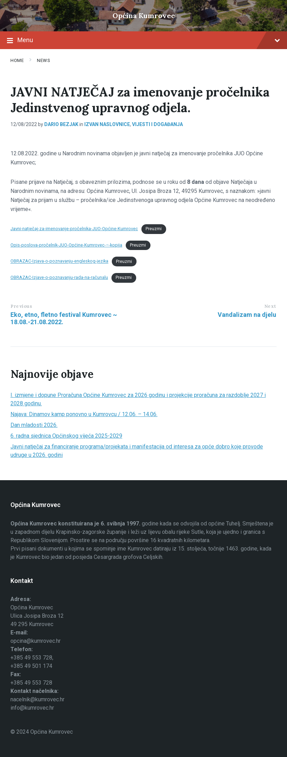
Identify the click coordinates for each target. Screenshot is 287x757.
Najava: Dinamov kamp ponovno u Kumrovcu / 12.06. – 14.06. (83, 414)
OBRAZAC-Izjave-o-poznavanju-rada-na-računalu (59, 277)
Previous (21, 306)
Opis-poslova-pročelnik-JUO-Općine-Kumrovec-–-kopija (66, 245)
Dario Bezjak (61, 124)
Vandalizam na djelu (247, 314)
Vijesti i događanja (157, 124)
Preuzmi (154, 228)
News (43, 60)
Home (17, 60)
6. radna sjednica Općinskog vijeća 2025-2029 (66, 435)
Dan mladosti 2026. (33, 425)
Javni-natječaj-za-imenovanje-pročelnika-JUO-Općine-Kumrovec (74, 228)
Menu (143, 40)
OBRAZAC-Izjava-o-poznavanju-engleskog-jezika (59, 261)
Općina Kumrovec (144, 15)
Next (270, 306)
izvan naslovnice (107, 124)
